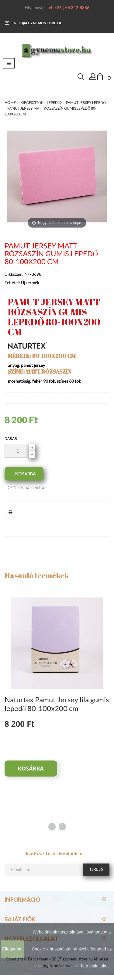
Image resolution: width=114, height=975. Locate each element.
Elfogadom (12, 949)
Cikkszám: (14, 274)
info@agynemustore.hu (34, 23)
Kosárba (31, 768)
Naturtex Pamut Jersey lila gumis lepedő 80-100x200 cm (57, 704)
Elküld (96, 869)
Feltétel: (13, 282)
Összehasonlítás (27, 487)
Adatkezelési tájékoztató (57, 965)
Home (10, 103)
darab (11, 439)
